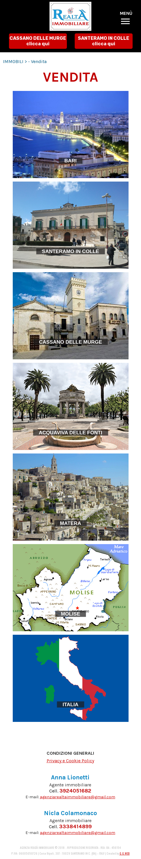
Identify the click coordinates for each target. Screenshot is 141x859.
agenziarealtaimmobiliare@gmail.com (77, 797)
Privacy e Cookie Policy (70, 760)
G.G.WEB (125, 853)
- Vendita (37, 61)
